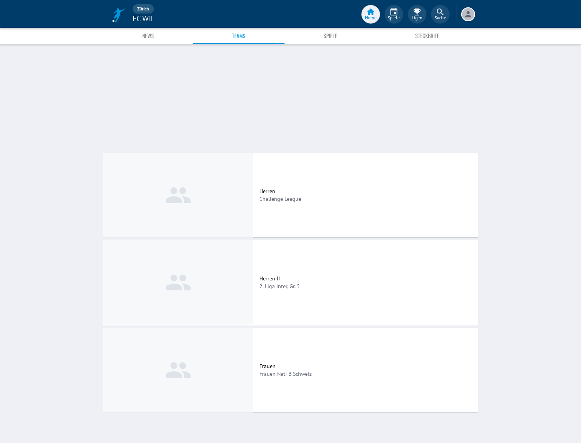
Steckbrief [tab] (427, 36)
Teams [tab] (238, 36)
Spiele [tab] (330, 36)
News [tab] (148, 36)
